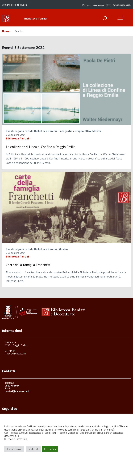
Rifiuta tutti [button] (33, 449)
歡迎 (108, 5)
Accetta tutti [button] (50, 449)
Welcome (86, 5)
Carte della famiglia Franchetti (28, 264)
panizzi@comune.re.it (17, 391)
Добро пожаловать (122, 5)
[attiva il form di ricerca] (104, 18)
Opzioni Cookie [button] (14, 449)
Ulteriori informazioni (15, 439)
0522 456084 (12, 385)
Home (6, 31)
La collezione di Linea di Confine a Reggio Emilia (41, 146)
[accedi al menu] (120, 18)
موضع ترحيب (98, 5)
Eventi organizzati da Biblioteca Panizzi (31, 131)
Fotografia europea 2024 (75, 131)
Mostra (97, 131)
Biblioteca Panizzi (35, 18)
